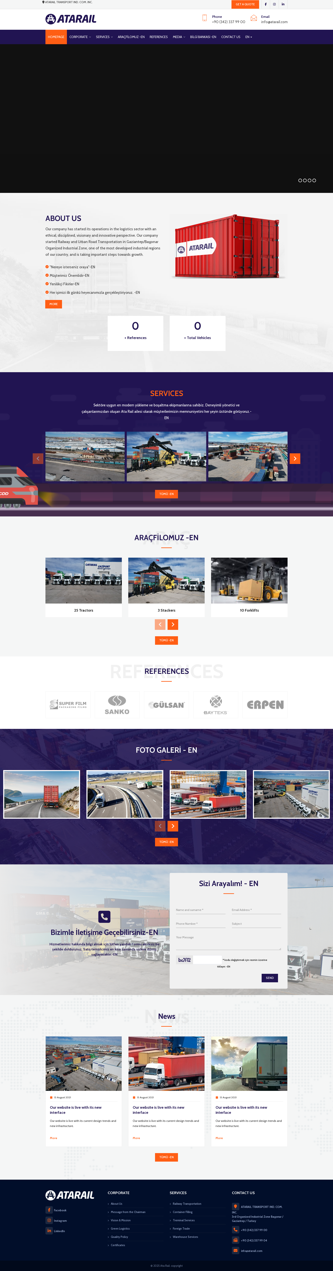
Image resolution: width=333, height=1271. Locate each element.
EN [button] (249, 37)
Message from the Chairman (128, 1212)
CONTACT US (230, 37)
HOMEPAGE (56, 37)
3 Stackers (166, 610)
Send (270, 978)
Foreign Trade (181, 1228)
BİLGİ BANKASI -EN (203, 37)
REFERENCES (159, 37)
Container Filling (182, 1212)
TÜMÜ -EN (166, 494)
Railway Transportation (187, 1203)
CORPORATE (80, 37)
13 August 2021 (62, 1097)
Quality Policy (119, 1236)
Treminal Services (184, 1220)
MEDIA (179, 37)
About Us (116, 1203)
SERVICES (104, 37)
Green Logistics (120, 1228)
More (53, 304)
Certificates (118, 1245)
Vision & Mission (121, 1220)
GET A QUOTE (245, 4)
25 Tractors (83, 610)
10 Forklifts (249, 610)
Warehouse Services (185, 1236)
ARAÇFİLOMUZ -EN (131, 37)
